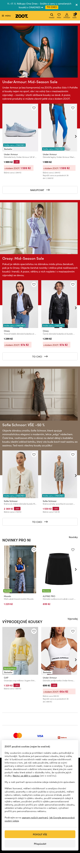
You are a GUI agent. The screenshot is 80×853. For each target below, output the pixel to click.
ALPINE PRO (49, 596)
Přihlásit (67, 16)
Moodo (7, 596)
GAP (6, 677)
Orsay (7, 330)
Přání (59, 16)
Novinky (73, 537)
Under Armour (11, 154)
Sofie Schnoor (11, 501)
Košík (75, 15)
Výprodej (73, 618)
